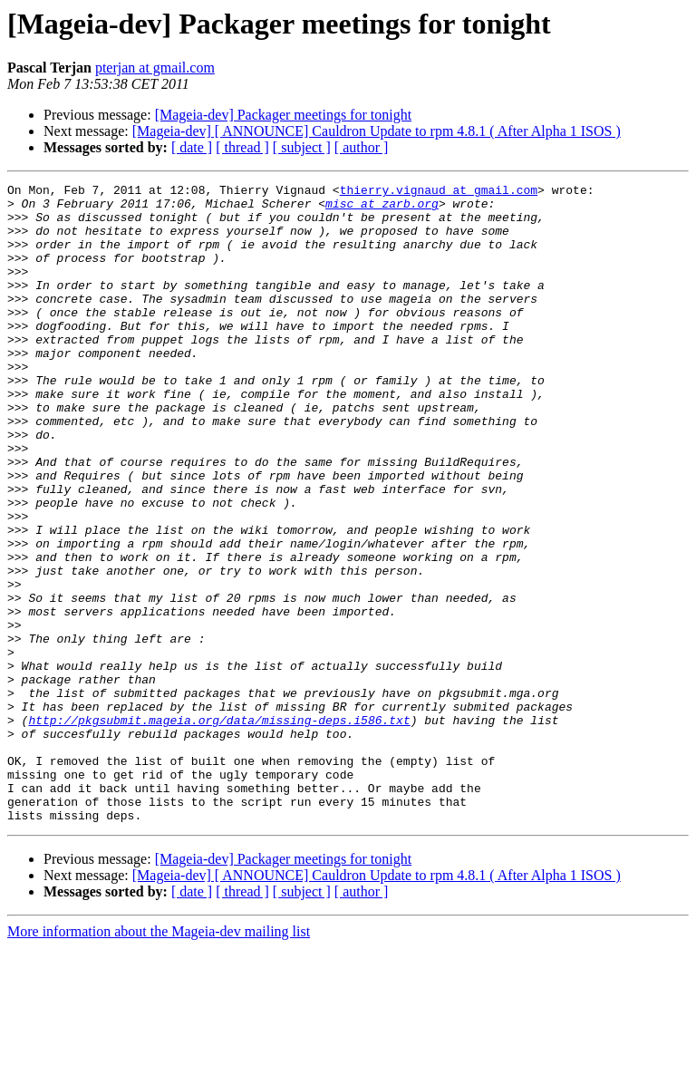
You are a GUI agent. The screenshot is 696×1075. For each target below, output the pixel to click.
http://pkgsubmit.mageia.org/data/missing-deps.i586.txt (219, 828)
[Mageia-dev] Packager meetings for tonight (283, 114)
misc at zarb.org (382, 208)
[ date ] (191, 147)
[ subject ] (302, 147)
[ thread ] (242, 147)
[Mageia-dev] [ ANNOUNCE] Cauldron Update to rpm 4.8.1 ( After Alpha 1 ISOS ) (376, 131)
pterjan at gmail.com (155, 67)
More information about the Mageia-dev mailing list (158, 1059)
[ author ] (361, 147)
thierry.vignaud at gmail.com (438, 192)
